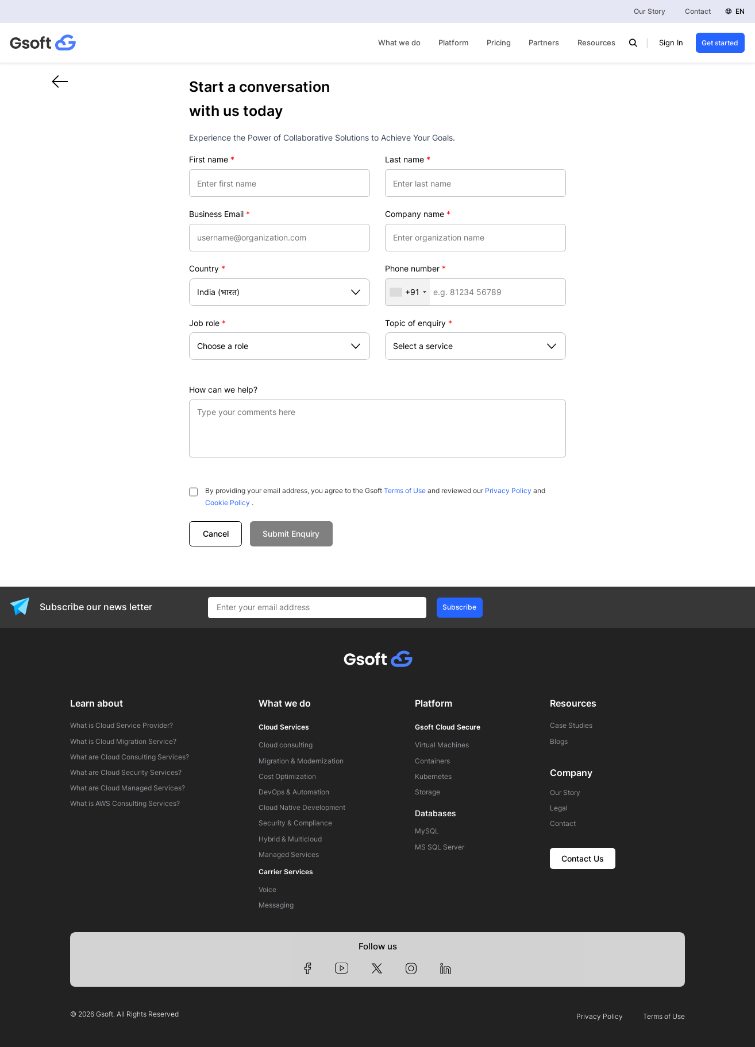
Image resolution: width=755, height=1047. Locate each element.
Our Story (649, 11)
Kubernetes (433, 777)
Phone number (415, 268)
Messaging (276, 905)
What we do (399, 42)
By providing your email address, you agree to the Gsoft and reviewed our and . (375, 496)
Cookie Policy (227, 502)
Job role (207, 323)
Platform (453, 42)
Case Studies (571, 726)
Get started (720, 42)
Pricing (499, 42)
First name (211, 159)
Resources (596, 42)
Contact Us (582, 858)
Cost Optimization (287, 777)
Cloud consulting (286, 745)
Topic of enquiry (418, 323)
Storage (427, 792)
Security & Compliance (295, 823)
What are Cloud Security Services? (126, 773)
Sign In (671, 42)
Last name (407, 159)
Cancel (216, 533)
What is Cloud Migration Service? (123, 742)
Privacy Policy (508, 490)
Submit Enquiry (291, 533)
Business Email (219, 214)
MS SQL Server (439, 847)
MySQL (427, 831)
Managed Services (289, 855)
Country (207, 268)
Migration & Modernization (301, 761)
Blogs (559, 742)
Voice (267, 890)
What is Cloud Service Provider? (121, 726)
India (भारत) (218, 292)
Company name (417, 214)
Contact (698, 11)
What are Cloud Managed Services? (127, 788)
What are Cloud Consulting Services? (129, 757)
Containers (432, 761)
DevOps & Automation (294, 792)
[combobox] (408, 292)
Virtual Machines (442, 745)
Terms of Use (405, 490)
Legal (559, 808)
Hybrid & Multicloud (290, 839)
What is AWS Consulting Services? (125, 804)
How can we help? (223, 389)
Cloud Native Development (302, 808)
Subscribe (459, 607)
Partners (544, 42)
